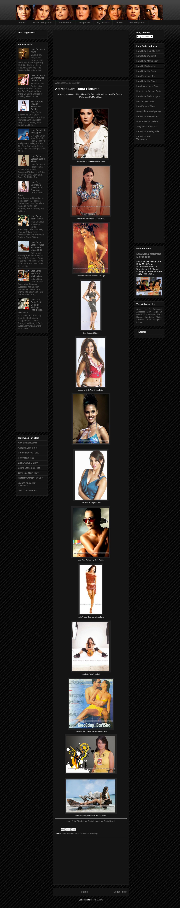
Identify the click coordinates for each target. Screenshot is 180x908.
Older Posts (120, 891)
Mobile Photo (65, 22)
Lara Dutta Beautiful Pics (148, 51)
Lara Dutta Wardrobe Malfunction (36, 273)
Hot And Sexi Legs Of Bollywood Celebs (37, 105)
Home (22, 22)
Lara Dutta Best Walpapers (143, 137)
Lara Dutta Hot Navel (146, 81)
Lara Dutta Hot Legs (89, 833)
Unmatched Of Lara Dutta (148, 91)
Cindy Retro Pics (26, 458)
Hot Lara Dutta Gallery (147, 121)
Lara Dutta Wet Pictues (147, 116)
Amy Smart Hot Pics (27, 442)
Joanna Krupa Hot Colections (27, 484)
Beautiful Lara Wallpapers (148, 111)
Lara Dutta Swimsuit (146, 56)
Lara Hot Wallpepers (146, 66)
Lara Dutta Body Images (148, 96)
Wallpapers (84, 22)
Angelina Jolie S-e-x (27, 448)
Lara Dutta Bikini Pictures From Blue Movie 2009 (37, 246)
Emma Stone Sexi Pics (29, 468)
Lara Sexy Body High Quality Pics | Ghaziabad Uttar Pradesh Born (31, 188)
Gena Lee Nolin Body (28, 473)
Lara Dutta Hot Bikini (146, 71)
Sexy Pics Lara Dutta (146, 126)
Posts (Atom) (97, 900)
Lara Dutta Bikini (74, 821)
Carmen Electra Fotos (28, 452)
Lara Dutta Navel (107, 821)
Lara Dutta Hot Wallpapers (38, 131)
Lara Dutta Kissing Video (148, 131)
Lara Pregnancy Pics (146, 76)
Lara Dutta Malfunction (147, 61)
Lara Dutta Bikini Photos (37, 217)
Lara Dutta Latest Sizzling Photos (38, 159)
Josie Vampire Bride (27, 490)
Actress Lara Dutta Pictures (77, 89)
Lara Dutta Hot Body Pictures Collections (38, 78)
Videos (119, 22)
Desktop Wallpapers (42, 22)
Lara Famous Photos (146, 106)
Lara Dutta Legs (91, 821)
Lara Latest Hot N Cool (147, 86)
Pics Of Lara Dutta (145, 101)
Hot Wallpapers (137, 22)
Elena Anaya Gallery (28, 463)
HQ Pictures (103, 22)
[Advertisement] (91, 52)
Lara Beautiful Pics (70, 833)
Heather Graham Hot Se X (30, 478)
